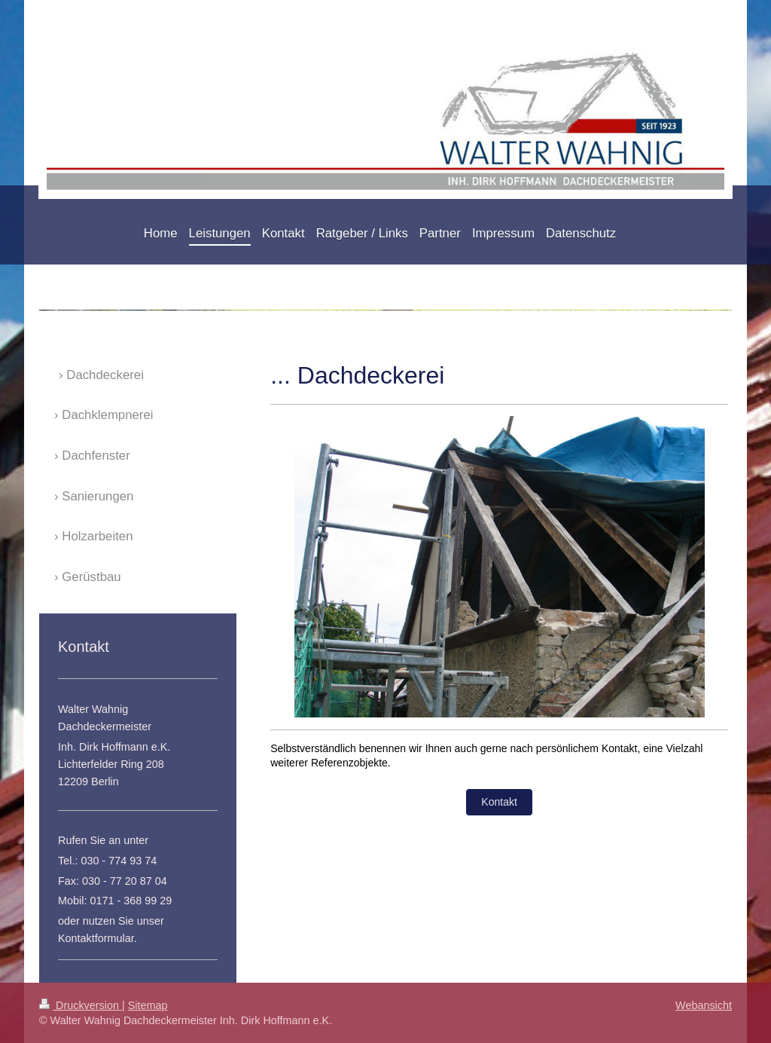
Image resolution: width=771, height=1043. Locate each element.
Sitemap (148, 1005)
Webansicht (703, 1005)
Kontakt (499, 802)
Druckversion (80, 1005)
